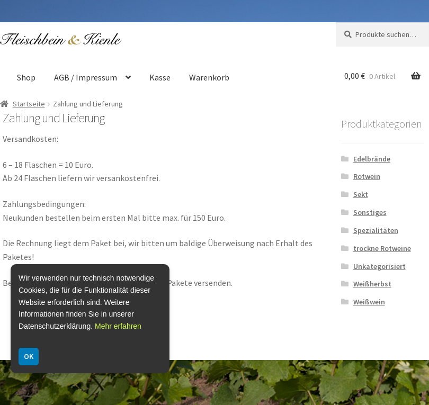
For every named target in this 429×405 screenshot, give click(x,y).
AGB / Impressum (85, 77)
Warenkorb (209, 77)
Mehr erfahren (118, 326)
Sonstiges (370, 212)
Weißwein (369, 302)
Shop (26, 77)
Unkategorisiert (379, 266)
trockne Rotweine (382, 248)
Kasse (160, 77)
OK (28, 356)
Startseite (29, 104)
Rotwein (366, 176)
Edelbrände (371, 159)
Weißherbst (372, 284)
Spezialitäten (375, 230)
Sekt (360, 194)
